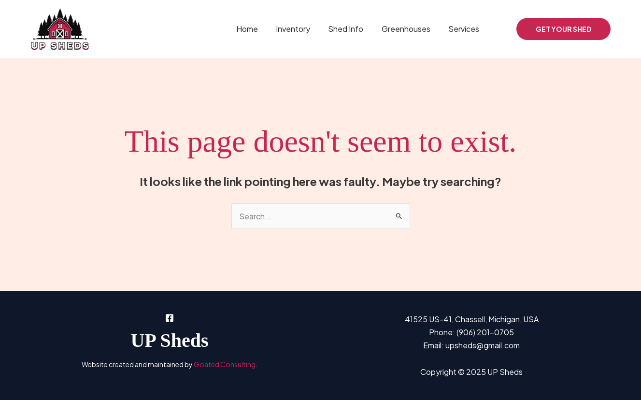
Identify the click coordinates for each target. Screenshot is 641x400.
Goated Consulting (225, 364)
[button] (563, 29)
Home (259, 29)
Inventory (302, 29)
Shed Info (352, 29)
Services (465, 29)
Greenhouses (409, 29)
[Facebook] (502, 30)
